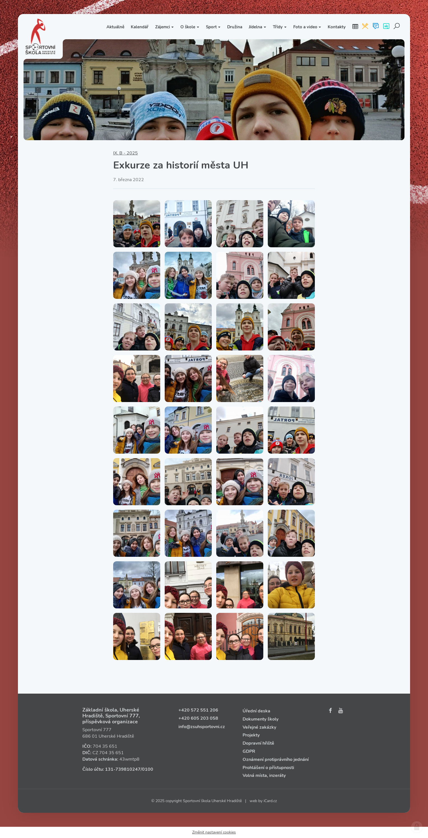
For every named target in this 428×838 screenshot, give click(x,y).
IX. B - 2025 (125, 153)
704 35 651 (105, 746)
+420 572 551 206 (198, 710)
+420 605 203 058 (198, 718)
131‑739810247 (123, 769)
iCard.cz (270, 801)
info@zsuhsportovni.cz (201, 727)
